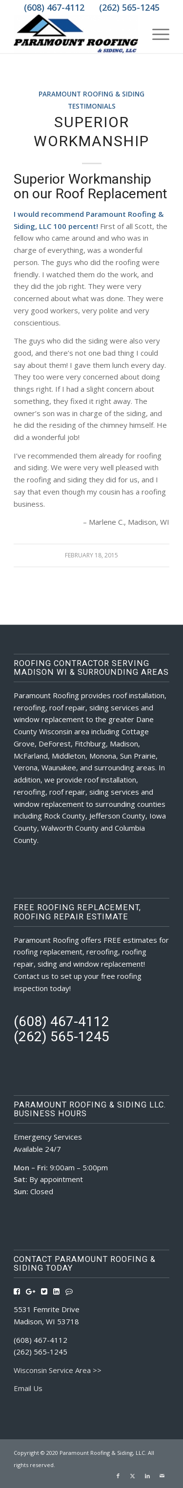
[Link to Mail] (162, 1476)
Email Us (28, 1388)
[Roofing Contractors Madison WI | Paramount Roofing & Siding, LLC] (76, 33)
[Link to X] (132, 1476)
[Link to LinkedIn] (147, 1476)
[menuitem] (155, 33)
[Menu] (155, 33)
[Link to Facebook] (118, 1476)
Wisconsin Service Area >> (58, 1370)
